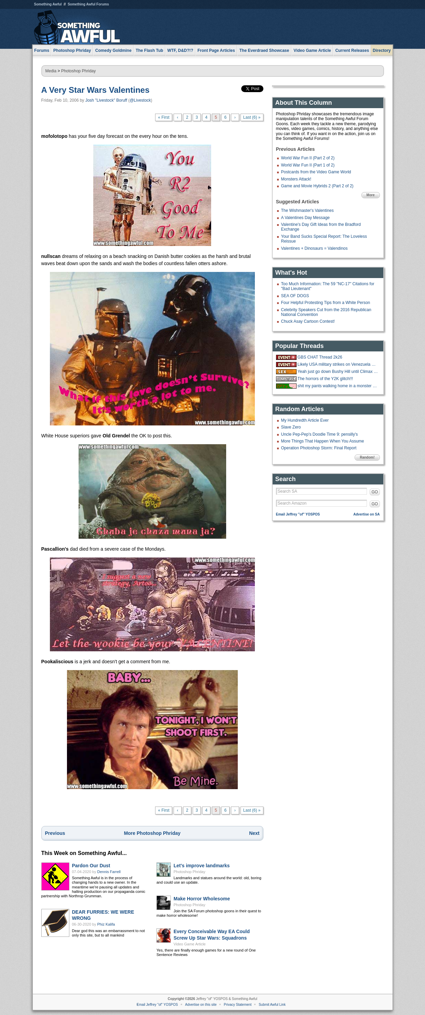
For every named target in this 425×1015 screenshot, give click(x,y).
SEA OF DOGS (295, 295)
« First (163, 117)
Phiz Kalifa (106, 924)
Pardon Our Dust (91, 865)
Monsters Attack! (296, 179)
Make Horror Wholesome (202, 898)
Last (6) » (252, 117)
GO (375, 492)
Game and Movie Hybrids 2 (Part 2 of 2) (317, 186)
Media (51, 71)
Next (254, 833)
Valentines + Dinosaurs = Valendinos (314, 248)
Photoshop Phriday (78, 71)
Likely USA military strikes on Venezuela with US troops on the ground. (338, 364)
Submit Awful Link (272, 1004)
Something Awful (48, 4)
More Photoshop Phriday (152, 833)
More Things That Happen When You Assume (322, 441)
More (371, 195)
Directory (382, 50)
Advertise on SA (366, 514)
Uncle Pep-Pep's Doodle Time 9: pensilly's (319, 434)
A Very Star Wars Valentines (95, 90)
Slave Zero (291, 427)
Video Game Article (190, 944)
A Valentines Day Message (305, 217)
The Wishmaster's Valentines (307, 210)
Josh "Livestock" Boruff (106, 100)
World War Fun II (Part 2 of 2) (308, 158)
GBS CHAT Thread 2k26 (320, 357)
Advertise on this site (201, 1004)
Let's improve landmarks (202, 865)
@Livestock (140, 100)
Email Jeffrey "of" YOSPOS (298, 514)
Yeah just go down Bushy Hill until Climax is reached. (338, 371)
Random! (367, 457)
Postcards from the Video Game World (316, 172)
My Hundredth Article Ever (305, 420)
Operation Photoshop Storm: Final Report (319, 448)
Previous (55, 833)
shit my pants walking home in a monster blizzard (338, 385)
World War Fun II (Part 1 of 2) (308, 165)
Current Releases (352, 50)
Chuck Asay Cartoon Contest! (308, 321)
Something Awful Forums (88, 4)
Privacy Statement (237, 1004)
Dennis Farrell (109, 872)
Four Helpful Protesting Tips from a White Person (325, 302)
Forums (41, 50)
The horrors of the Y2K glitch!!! (325, 378)
